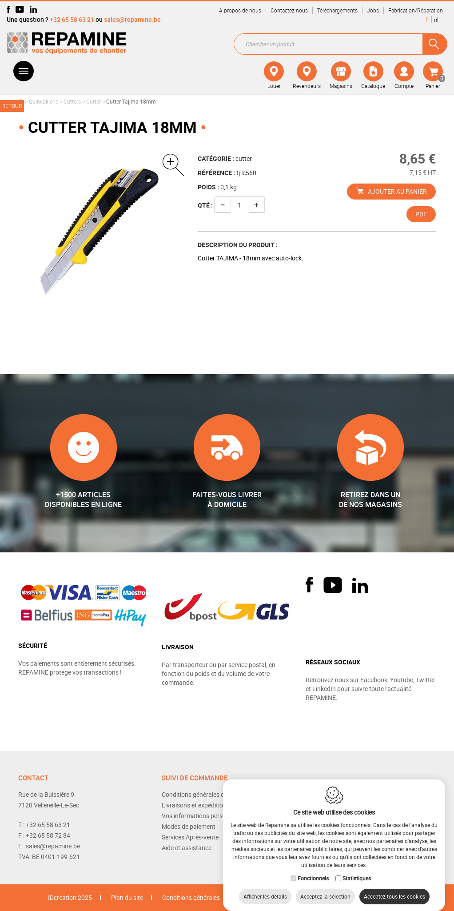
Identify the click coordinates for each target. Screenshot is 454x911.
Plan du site (127, 897)
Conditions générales (191, 897)
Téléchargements (337, 10)
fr (427, 19)
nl (436, 19)
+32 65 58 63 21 (72, 19)
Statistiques (356, 869)
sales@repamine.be (132, 19)
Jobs (373, 10)
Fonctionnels (313, 869)
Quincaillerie (43, 101)
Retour (12, 105)
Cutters (72, 101)
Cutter (93, 101)
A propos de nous (240, 10)
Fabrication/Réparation (415, 10)
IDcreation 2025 (70, 897)
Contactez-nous (289, 10)
